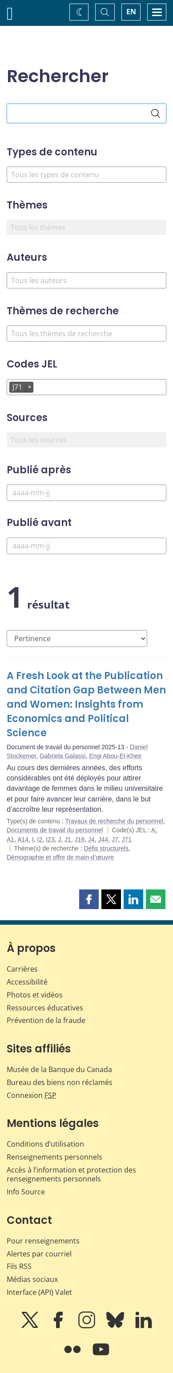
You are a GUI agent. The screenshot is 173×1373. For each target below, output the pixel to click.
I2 (40, 839)
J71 (126, 839)
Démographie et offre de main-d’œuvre (60, 857)
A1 (10, 839)
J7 (115, 839)
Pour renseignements (43, 1241)
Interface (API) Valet (39, 1292)
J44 (103, 839)
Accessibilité (27, 982)
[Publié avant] (86, 546)
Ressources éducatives (45, 1008)
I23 (50, 839)
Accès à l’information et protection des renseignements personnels (71, 1174)
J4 (91, 839)
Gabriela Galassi (63, 756)
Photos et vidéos (35, 995)
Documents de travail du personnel (55, 830)
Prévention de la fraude (46, 1020)
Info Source (26, 1192)
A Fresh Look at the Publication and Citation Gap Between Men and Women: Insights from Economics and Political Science (86, 704)
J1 (67, 839)
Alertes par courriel (39, 1254)
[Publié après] (86, 492)
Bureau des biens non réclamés (60, 1082)
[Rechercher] (156, 113)
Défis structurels (106, 848)
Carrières (22, 969)
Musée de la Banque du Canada (59, 1069)
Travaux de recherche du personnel (114, 821)
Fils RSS (19, 1266)
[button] (89, 899)
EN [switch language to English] (131, 12)
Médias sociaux (32, 1279)
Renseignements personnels (54, 1157)
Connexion (31, 1095)
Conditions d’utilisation (45, 1144)
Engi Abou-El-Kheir (115, 756)
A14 (22, 839)
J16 (80, 839)
